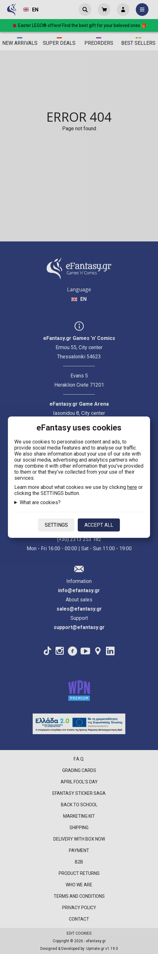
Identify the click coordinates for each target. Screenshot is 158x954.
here (132, 487)
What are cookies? (40, 502)
